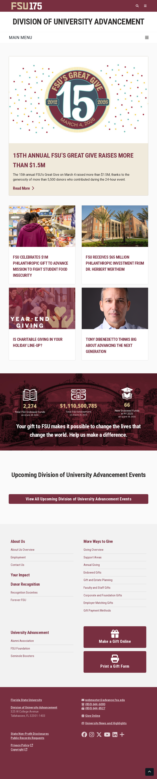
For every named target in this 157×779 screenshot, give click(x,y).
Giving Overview (93, 549)
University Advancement (30, 632)
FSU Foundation (20, 648)
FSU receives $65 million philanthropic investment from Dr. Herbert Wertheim (115, 263)
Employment (18, 557)
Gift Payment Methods (97, 610)
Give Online (91, 715)
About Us (18, 541)
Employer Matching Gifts (98, 602)
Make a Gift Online (115, 637)
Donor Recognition (25, 584)
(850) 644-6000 (93, 704)
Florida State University (26, 700)
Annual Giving (92, 564)
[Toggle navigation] (146, 38)
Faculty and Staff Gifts (97, 587)
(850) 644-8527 (93, 708)
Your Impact (20, 575)
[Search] (137, 6)
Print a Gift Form (114, 662)
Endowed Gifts (92, 572)
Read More (23, 188)
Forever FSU (18, 600)
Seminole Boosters (22, 656)
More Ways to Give (98, 541)
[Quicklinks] (145, 6)
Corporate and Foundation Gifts (103, 595)
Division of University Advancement (34, 707)
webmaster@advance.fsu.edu (103, 700)
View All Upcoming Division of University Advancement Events (78, 499)
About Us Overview (22, 549)
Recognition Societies (24, 592)
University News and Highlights (104, 723)
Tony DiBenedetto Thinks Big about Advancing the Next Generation (111, 345)
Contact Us (17, 564)
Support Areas (93, 557)
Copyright (19, 749)
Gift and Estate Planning (98, 580)
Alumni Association (22, 640)
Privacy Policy (22, 745)
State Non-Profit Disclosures (30, 733)
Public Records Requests (27, 738)
